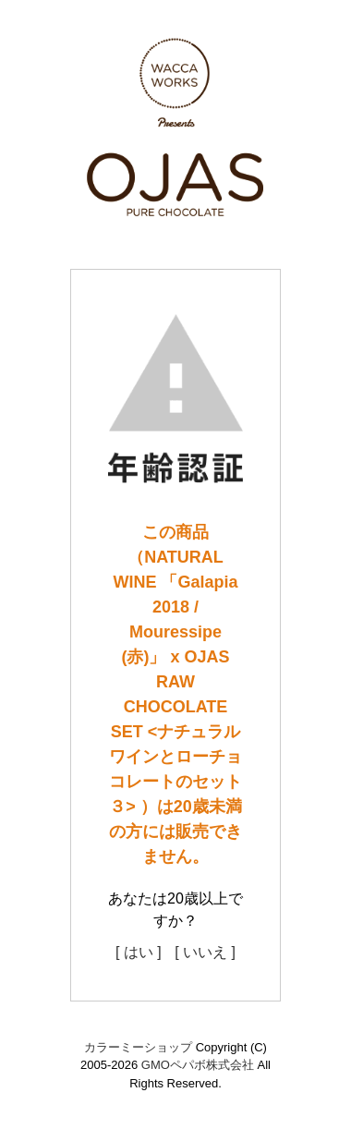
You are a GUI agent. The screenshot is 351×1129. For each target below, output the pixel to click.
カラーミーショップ (138, 1047)
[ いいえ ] (205, 952)
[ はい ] (138, 952)
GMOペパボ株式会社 (197, 1065)
